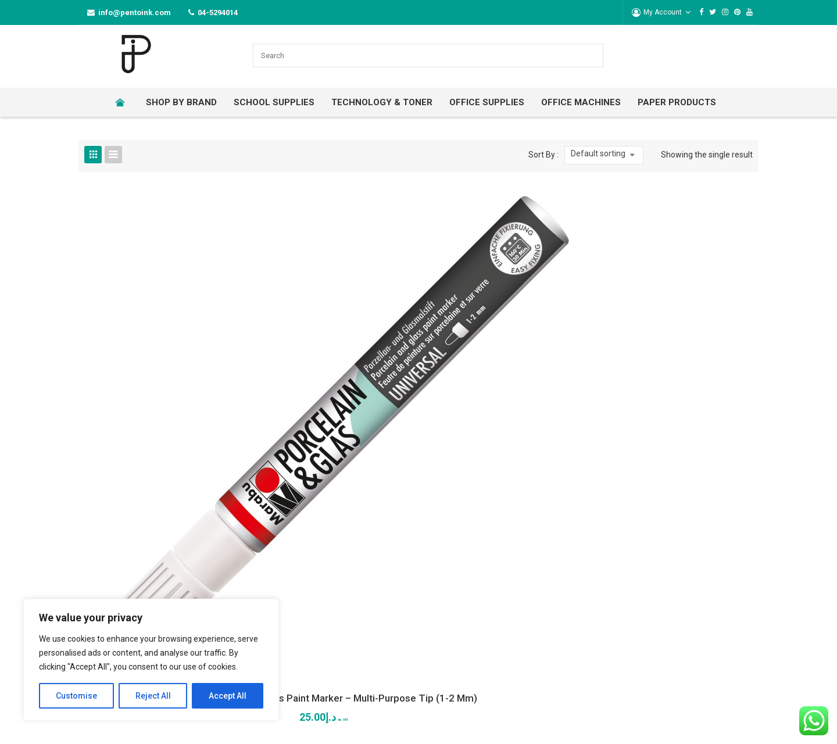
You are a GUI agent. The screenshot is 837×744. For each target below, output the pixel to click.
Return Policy (498, 533)
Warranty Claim (657, 533)
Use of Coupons (658, 552)
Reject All (153, 695)
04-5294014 (218, 12)
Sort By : (543, 154)
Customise (76, 695)
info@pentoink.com (134, 12)
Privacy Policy (499, 572)
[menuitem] (124, 102)
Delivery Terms (656, 572)
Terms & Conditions (510, 552)
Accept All (227, 695)
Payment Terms (658, 592)
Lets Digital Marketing (335, 726)
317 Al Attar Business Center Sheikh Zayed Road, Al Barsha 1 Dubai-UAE (371, 547)
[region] (151, 660)
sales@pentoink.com (362, 599)
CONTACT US (340, 493)
